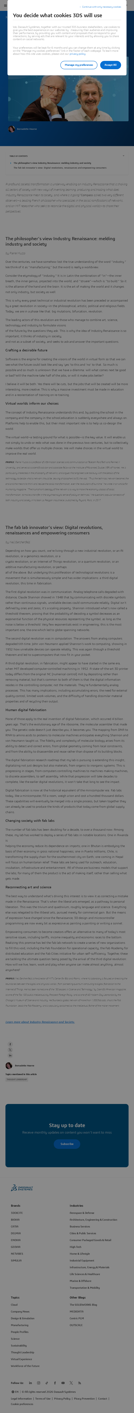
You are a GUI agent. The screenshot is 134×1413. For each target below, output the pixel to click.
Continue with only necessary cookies (101, 7)
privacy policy (78, 54)
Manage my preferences (76, 65)
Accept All (111, 65)
